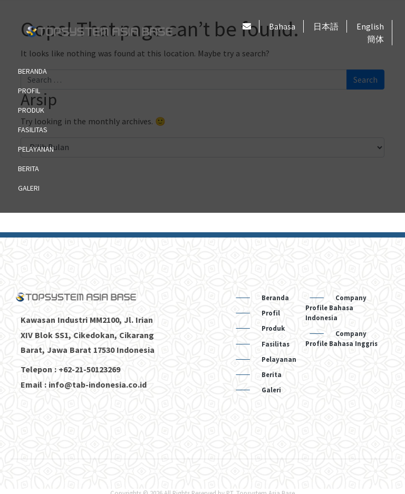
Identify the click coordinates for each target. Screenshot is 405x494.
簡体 (375, 39)
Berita (28, 168)
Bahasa (282, 26)
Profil (29, 90)
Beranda (32, 71)
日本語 (326, 26)
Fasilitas (32, 129)
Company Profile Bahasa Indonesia (336, 307)
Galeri (29, 188)
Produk (31, 110)
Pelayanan (36, 149)
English (370, 26)
